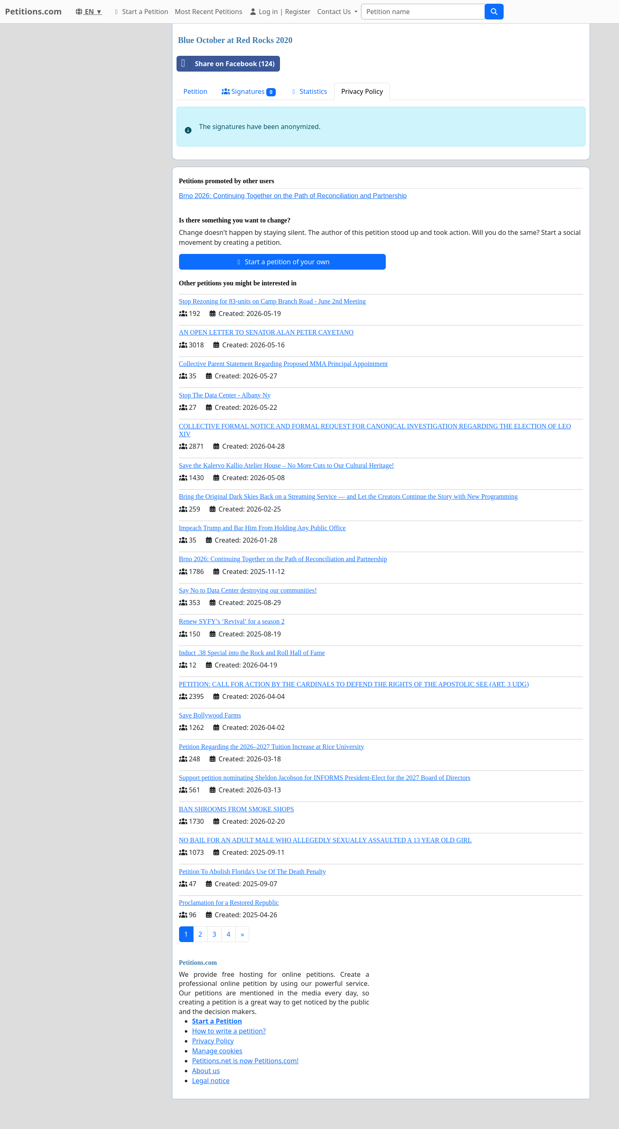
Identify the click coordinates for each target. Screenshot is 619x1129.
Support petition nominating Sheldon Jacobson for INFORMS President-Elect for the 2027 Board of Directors (325, 777)
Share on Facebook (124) (226, 63)
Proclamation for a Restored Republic (229, 902)
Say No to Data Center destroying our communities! (248, 590)
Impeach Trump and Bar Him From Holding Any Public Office (262, 527)
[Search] (423, 11)
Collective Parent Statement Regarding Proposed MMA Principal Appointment (283, 363)
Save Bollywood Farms (210, 715)
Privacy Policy (362, 91)
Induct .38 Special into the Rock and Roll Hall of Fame (252, 652)
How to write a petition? (229, 1031)
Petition (196, 91)
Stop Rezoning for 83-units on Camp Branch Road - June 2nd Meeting (272, 301)
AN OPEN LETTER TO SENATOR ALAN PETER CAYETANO (266, 332)
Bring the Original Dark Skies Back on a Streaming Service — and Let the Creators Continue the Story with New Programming (348, 496)
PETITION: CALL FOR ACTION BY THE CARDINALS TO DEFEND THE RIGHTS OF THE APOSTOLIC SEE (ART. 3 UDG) (354, 684)
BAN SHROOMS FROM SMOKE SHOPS (236, 809)
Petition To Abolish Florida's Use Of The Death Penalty (252, 871)
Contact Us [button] (335, 11)
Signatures (249, 91)
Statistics (308, 91)
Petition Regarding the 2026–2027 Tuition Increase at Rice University (271, 746)
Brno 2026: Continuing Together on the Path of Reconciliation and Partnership (293, 195)
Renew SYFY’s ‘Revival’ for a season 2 (232, 621)
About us (206, 1070)
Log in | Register (280, 11)
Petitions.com (33, 11)
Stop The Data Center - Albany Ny (225, 395)
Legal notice (211, 1080)
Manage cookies (217, 1050)
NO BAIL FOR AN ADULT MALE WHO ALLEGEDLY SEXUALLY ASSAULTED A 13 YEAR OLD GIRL (325, 840)
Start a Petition (140, 11)
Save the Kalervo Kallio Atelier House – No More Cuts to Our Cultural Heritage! (286, 465)
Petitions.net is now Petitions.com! (245, 1060)
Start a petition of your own (282, 261)
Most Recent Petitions (208, 11)
